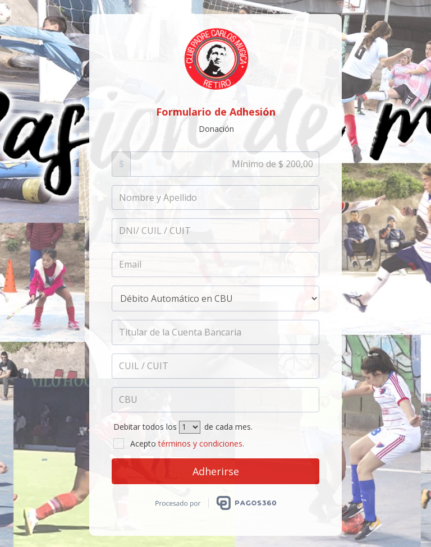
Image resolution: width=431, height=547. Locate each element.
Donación (216, 128)
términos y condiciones (200, 443)
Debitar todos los (145, 426)
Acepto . (178, 443)
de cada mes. (228, 426)
